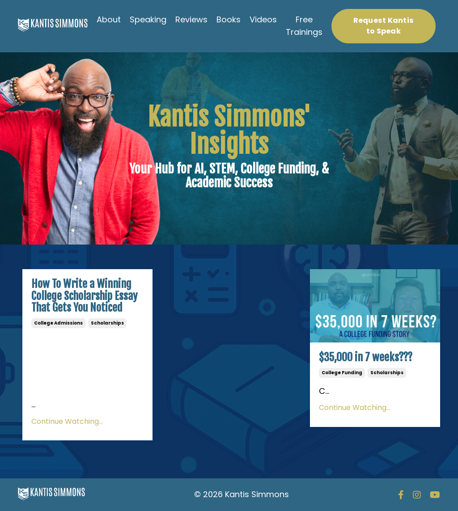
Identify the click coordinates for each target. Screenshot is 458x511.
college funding (342, 372)
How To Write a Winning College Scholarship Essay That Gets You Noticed (84, 295)
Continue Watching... (67, 421)
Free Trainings (304, 26)
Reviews (191, 19)
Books (228, 19)
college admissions (58, 323)
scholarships (107, 323)
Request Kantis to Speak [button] (383, 25)
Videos (263, 19)
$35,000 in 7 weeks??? (365, 357)
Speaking (148, 19)
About (109, 19)
